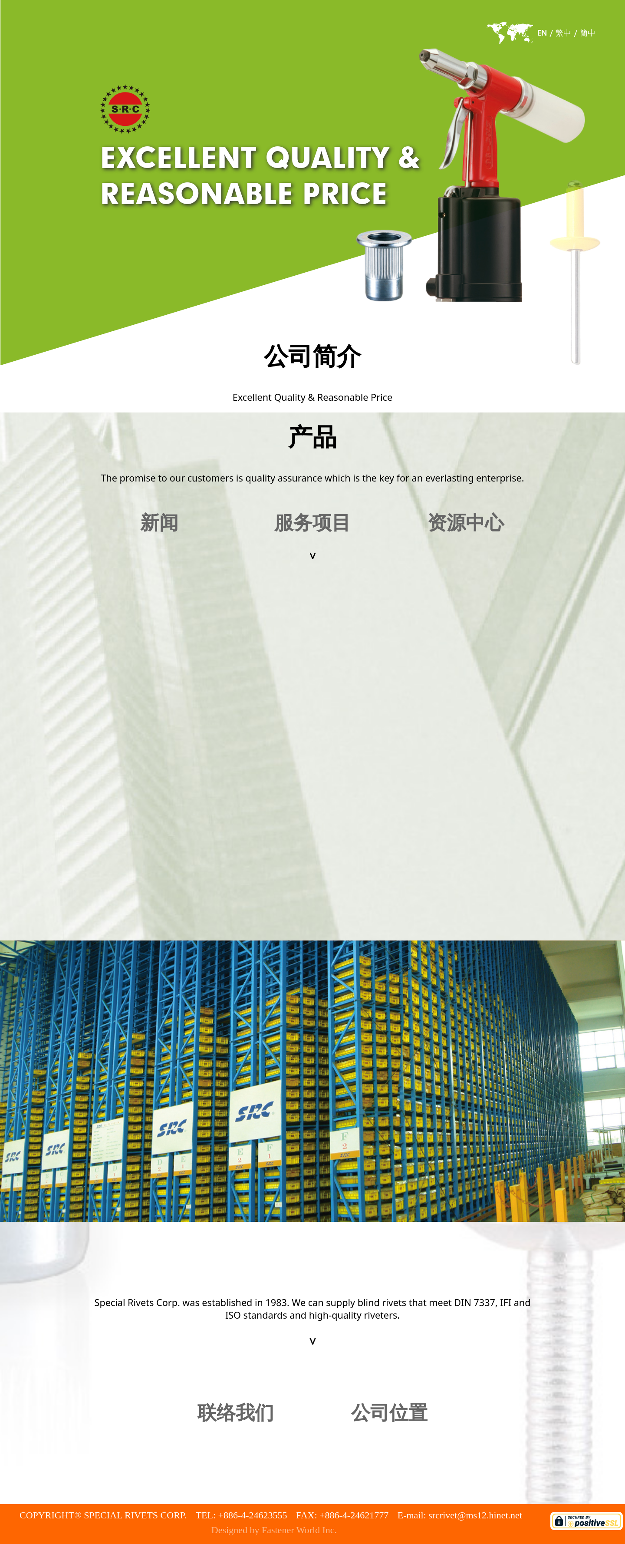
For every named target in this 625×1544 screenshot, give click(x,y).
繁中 (563, 33)
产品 (312, 437)
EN (542, 33)
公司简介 (312, 356)
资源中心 (466, 523)
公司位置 (389, 1413)
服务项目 (312, 523)
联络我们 (235, 1413)
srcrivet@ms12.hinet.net (475, 1515)
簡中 (587, 33)
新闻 (159, 523)
